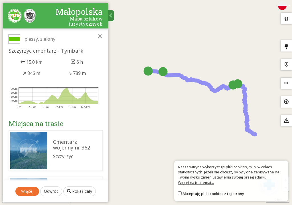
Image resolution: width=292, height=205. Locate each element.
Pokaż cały (79, 191)
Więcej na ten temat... (196, 182)
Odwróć (51, 191)
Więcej (27, 191)
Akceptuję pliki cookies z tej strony (213, 193)
